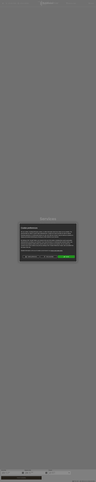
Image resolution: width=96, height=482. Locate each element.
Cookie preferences (31, 256)
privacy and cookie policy (57, 250)
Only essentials (48, 256)
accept (66, 256)
